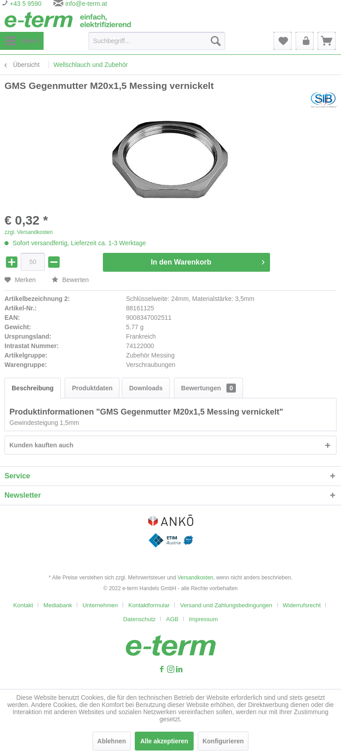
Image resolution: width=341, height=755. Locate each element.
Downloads (146, 388)
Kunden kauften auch (41, 445)
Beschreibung (32, 388)
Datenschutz (139, 619)
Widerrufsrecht (302, 605)
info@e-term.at (86, 3)
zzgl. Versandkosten (28, 232)
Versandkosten (195, 577)
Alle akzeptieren (164, 741)
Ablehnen (111, 741)
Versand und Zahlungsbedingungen (226, 605)
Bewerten (70, 279)
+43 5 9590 (24, 3)
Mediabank (58, 605)
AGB (172, 619)
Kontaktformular (149, 605)
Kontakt (23, 605)
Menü (22, 39)
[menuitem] (22, 41)
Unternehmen (100, 605)
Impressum (203, 619)
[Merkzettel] (283, 41)
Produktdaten (92, 388)
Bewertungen (208, 388)
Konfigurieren (223, 741)
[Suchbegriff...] (157, 41)
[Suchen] (215, 41)
